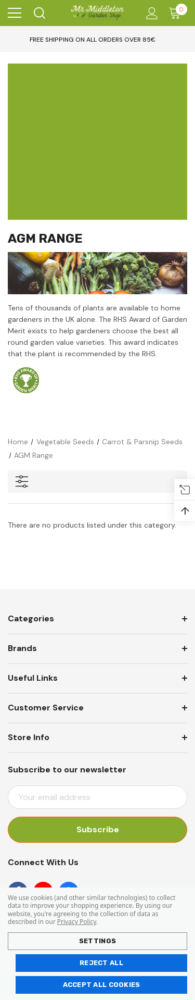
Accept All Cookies (101, 985)
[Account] (150, 13)
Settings (97, 941)
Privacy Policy (76, 921)
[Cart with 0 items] (177, 13)
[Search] (38, 13)
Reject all (101, 963)
